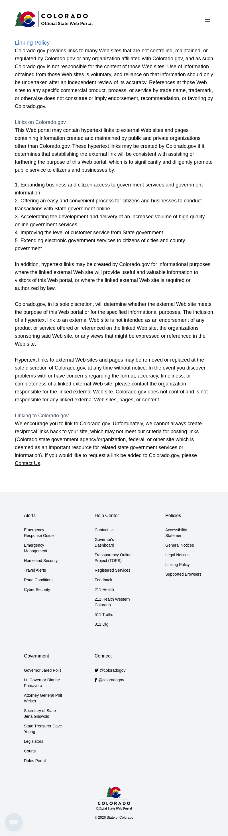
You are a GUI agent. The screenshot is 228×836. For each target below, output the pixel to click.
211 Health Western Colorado (112, 602)
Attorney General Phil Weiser (43, 698)
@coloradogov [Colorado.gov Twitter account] (113, 670)
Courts (30, 751)
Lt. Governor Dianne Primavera (42, 683)
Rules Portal (35, 760)
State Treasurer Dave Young (43, 729)
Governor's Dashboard (104, 542)
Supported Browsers (183, 574)
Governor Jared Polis (43, 670)
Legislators (33, 741)
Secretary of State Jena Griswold (40, 713)
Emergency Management (35, 548)
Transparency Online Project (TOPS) (113, 558)
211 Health (104, 589)
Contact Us (27, 463)
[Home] (54, 19)
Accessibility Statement (176, 533)
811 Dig (101, 624)
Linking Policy (177, 564)
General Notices (179, 545)
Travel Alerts (35, 570)
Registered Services (112, 570)
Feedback (103, 580)
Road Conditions (39, 580)
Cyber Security (37, 589)
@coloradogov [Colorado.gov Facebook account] (111, 680)
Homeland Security (41, 560)
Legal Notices (177, 555)
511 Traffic (104, 614)
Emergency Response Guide (39, 533)
